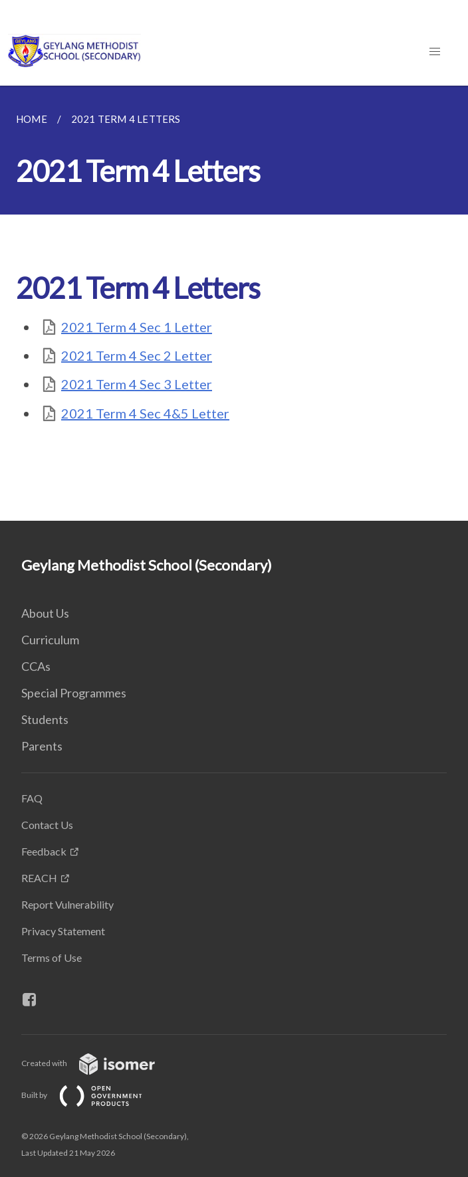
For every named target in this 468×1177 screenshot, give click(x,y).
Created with (98, 1063)
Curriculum (50, 639)
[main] (234, 303)
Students (44, 719)
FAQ (32, 798)
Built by (92, 1095)
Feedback (43, 851)
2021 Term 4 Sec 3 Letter (136, 384)
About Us (45, 613)
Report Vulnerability (67, 904)
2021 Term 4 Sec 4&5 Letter (145, 413)
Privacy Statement (63, 931)
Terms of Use (51, 957)
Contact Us (47, 824)
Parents (41, 746)
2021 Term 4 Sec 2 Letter (136, 355)
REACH (39, 877)
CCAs (36, 666)
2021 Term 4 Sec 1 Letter (136, 327)
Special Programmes (73, 692)
